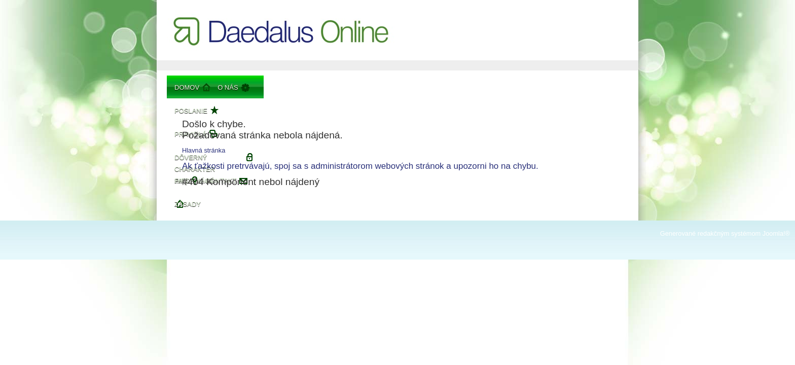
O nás (228, 87)
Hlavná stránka (203, 150)
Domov (186, 87)
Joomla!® (776, 233)
